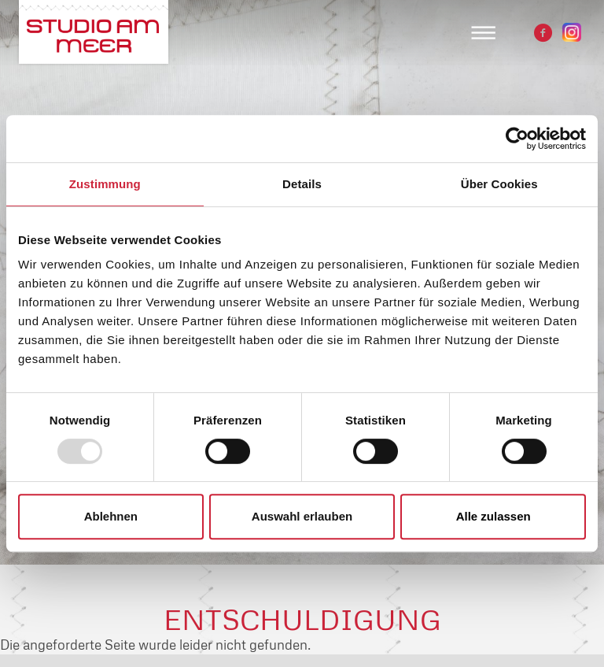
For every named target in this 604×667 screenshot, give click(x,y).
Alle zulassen (493, 516)
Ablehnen (111, 516)
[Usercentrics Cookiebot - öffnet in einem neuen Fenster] (517, 138)
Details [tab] (302, 184)
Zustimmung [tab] (105, 184)
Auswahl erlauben (302, 516)
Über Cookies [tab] (499, 184)
